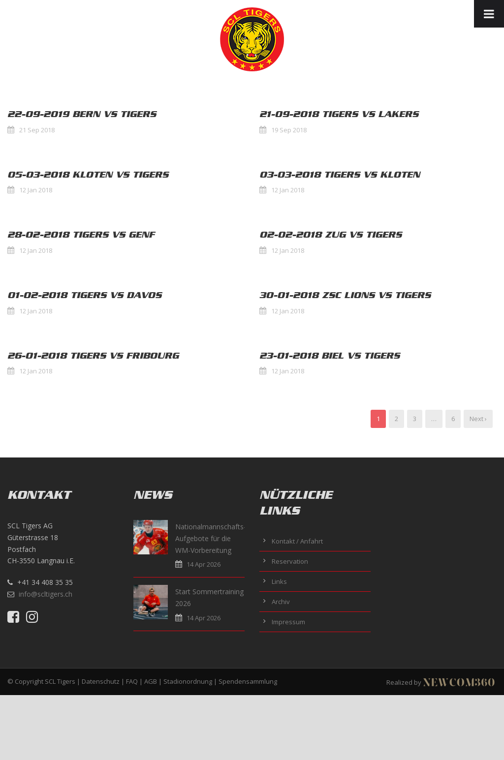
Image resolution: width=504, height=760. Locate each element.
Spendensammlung (248, 681)
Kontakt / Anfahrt (297, 541)
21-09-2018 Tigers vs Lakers (338, 114)
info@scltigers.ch (45, 594)
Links (279, 581)
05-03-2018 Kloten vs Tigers (87, 174)
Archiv (281, 601)
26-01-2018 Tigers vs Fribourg (93, 355)
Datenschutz (101, 681)
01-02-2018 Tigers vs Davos (84, 295)
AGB (150, 681)
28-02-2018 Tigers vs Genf (81, 234)
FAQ (132, 681)
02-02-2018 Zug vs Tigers (330, 234)
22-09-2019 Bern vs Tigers (81, 114)
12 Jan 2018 (35, 189)
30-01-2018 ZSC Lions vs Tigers (345, 295)
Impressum (288, 621)
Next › (478, 418)
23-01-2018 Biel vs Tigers (329, 355)
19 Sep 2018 (289, 129)
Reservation (290, 561)
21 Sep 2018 (37, 129)
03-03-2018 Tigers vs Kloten (339, 174)
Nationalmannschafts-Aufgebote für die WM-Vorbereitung (210, 538)
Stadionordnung (187, 681)
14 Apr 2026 (203, 564)
